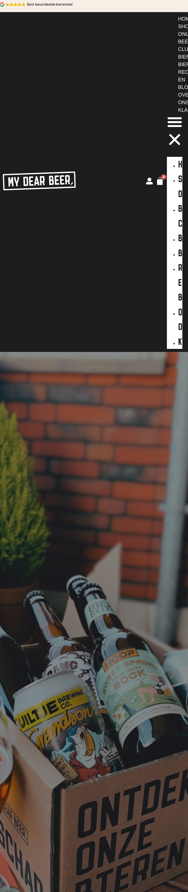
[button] (174, 132)
